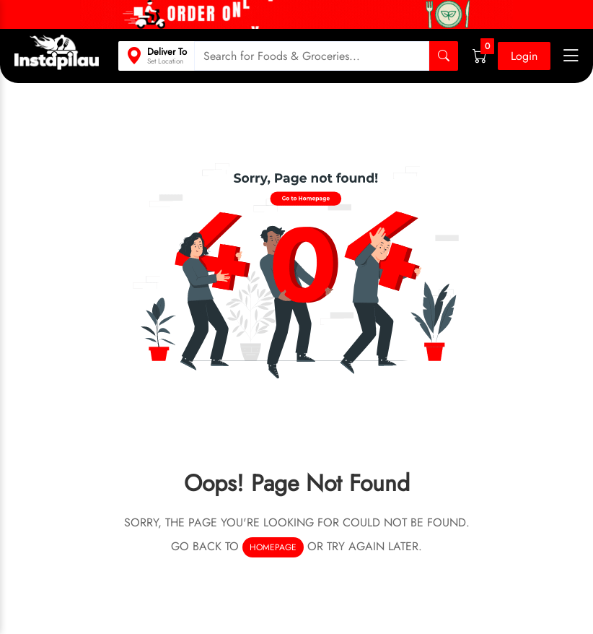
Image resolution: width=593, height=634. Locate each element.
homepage (273, 547)
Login (524, 56)
